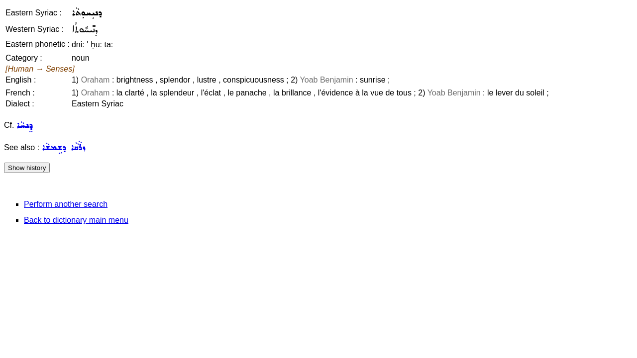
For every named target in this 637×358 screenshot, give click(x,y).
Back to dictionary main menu (76, 220)
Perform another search (65, 204)
